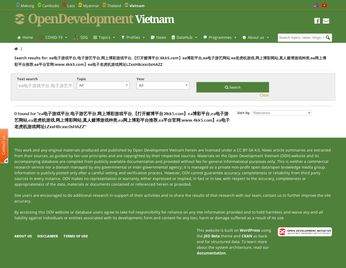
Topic (81, 78)
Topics (107, 37)
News (161, 37)
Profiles (136, 37)
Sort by (243, 112)
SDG (84, 37)
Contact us (3, 144)
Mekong (27, 5)
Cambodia (50, 5)
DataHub (187, 37)
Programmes (223, 37)
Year (141, 78)
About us (259, 37)
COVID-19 (56, 37)
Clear (264, 95)
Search (233, 87)
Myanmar (91, 5)
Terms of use (75, 236)
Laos (71, 5)
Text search (27, 78)
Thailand (114, 5)
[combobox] (103, 85)
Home (27, 37)
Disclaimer (47, 236)
